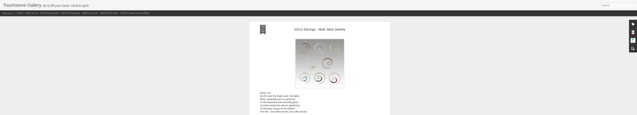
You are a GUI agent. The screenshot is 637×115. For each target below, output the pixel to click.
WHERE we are (90, 13)
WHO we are (31, 13)
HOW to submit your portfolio (135, 13)
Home (20, 13)
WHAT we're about (71, 13)
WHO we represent (49, 13)
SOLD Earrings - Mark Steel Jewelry (319, 20)
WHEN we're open (109, 13)
